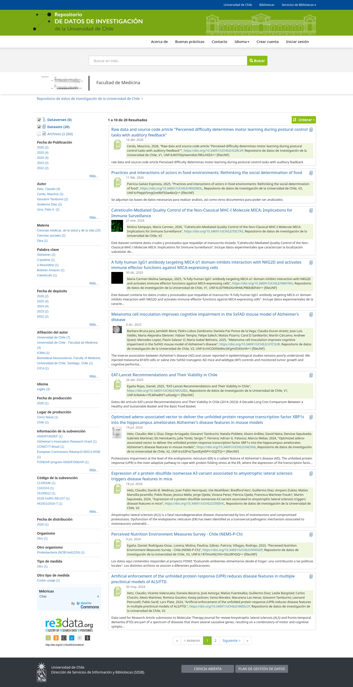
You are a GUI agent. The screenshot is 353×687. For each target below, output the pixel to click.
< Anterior (192, 640)
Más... (94, 176)
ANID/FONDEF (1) (50, 436)
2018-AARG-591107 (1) (53, 498)
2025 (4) (43, 152)
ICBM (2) (43, 353)
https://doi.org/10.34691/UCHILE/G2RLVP (213, 150)
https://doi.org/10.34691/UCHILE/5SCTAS (213, 231)
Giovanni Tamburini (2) (52, 199)
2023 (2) (43, 163)
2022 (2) (43, 168)
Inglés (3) (43, 389)
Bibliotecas (266, 5)
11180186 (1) (46, 483)
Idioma (242, 41)
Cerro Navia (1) (47, 417)
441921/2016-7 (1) (50, 503)
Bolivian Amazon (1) (50, 270)
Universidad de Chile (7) (53, 337)
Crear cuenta (268, 41)
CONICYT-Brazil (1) (50, 446)
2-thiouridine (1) (48, 265)
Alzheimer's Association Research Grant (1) (67, 441)
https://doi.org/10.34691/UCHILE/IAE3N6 (226, 447)
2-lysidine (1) (46, 260)
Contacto (219, 41)
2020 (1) (43, 403)
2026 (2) (43, 147)
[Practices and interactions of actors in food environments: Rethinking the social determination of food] (117, 182)
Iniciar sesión (297, 41)
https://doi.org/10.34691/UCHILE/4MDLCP (219, 606)
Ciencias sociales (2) (51, 235)
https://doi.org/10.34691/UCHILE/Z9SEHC (195, 503)
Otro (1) (42, 538)
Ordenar (304, 119)
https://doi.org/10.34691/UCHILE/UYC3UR (249, 344)
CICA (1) (43, 368)
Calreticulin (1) (47, 275)
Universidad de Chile (238, 5)
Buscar (257, 60)
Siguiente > (231, 640)
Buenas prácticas (189, 41)
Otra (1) (42, 240)
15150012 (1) (46, 493)
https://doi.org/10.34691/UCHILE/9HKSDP (233, 550)
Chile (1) (43, 422)
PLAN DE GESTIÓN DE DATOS (262, 668)
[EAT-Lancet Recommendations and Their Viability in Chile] (117, 385)
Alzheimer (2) (46, 254)
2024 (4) (43, 158)
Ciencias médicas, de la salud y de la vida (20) (69, 230)
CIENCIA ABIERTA (208, 668)
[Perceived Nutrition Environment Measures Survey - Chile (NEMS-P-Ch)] (117, 544)
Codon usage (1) (48, 580)
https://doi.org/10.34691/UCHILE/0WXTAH (262, 283)
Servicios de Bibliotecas (299, 5)
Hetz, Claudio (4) (48, 189)
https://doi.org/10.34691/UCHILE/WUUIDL (157, 391)
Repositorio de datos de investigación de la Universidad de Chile (88, 98)
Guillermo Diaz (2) (49, 204)
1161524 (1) (45, 488)
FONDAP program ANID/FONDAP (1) (62, 462)
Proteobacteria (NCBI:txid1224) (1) (61, 552)
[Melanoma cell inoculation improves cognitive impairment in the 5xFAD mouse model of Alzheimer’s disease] (117, 329)
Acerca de (159, 41)
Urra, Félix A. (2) (48, 209)
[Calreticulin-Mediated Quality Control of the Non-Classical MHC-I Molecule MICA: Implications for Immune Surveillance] (117, 225)
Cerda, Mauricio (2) (50, 194)
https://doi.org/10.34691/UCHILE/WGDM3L (171, 188)
